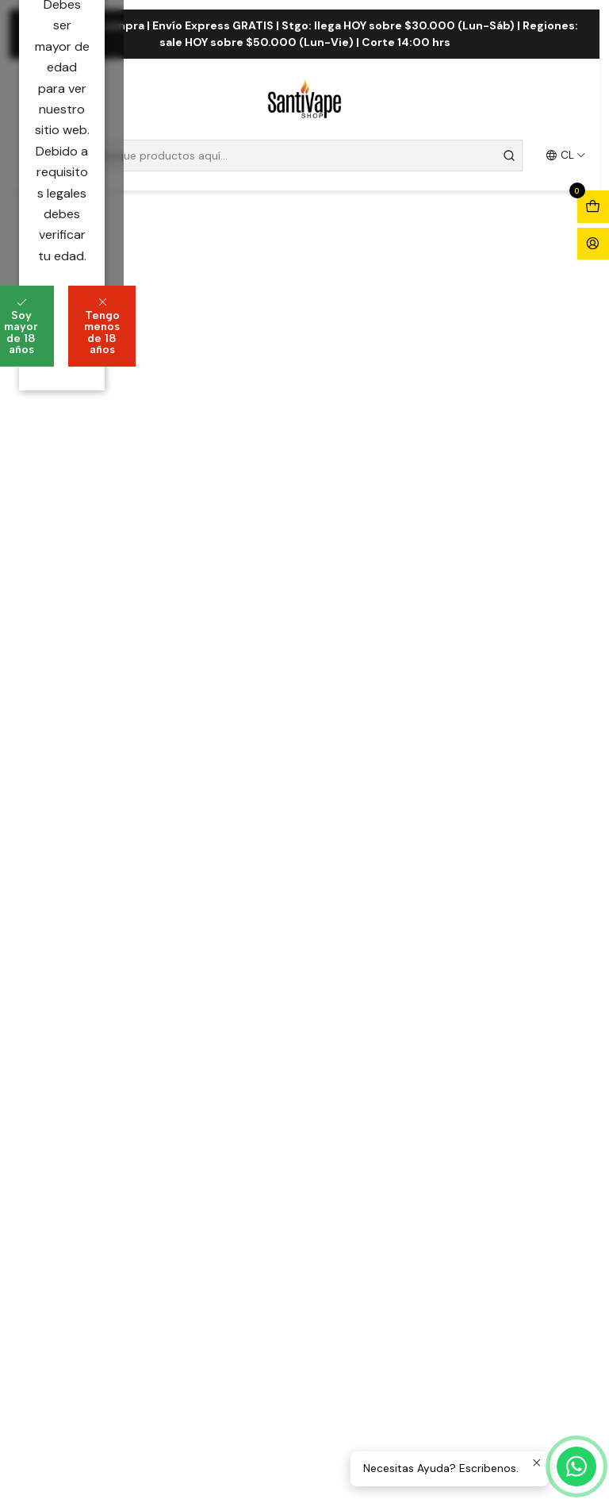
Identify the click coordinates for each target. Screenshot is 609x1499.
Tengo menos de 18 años (394, 793)
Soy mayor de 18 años (207, 793)
